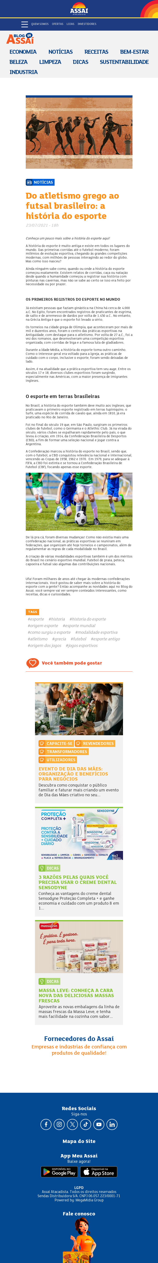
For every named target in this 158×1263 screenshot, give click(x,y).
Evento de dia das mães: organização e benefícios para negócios (73, 774)
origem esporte (44, 626)
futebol (79, 639)
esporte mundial (80, 626)
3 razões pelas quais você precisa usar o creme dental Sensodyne (78, 883)
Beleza (18, 62)
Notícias (60, 52)
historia (58, 619)
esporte (37, 619)
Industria (23, 72)
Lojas (70, 24)
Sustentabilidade (124, 62)
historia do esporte (89, 619)
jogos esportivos (82, 646)
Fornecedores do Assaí (79, 1039)
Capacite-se (59, 744)
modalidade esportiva (97, 632)
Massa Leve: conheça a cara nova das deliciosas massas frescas (76, 996)
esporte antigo (106, 639)
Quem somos (40, 24)
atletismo (38, 639)
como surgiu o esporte (50, 632)
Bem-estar (134, 52)
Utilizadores (61, 760)
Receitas (96, 52)
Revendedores (98, 744)
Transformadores (67, 752)
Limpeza (50, 62)
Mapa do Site (79, 1141)
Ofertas (57, 24)
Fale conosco (79, 1214)
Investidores (87, 24)
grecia (60, 639)
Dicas (80, 62)
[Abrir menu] (24, 24)
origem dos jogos (45, 646)
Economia (22, 52)
